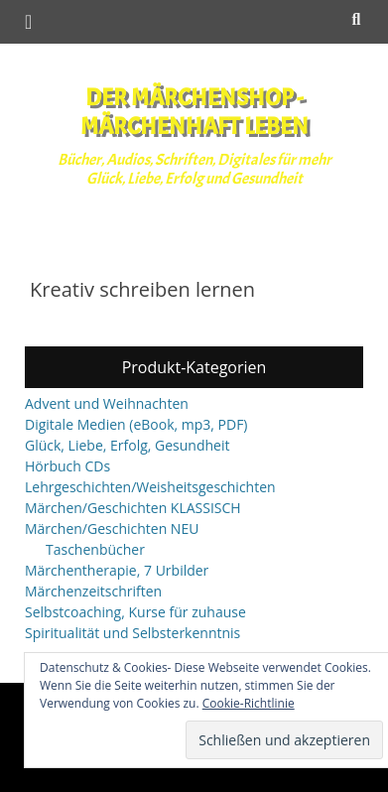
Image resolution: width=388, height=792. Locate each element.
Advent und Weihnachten (107, 403)
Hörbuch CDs (67, 466)
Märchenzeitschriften (93, 591)
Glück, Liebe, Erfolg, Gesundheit (127, 445)
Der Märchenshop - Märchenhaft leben (194, 111)
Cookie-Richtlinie (248, 703)
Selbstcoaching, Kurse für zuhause (135, 611)
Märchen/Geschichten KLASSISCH (133, 507)
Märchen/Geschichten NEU (111, 528)
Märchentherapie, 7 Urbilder (116, 570)
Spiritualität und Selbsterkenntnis (132, 632)
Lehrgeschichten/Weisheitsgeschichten (150, 486)
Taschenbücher (95, 549)
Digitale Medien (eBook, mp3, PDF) (136, 424)
